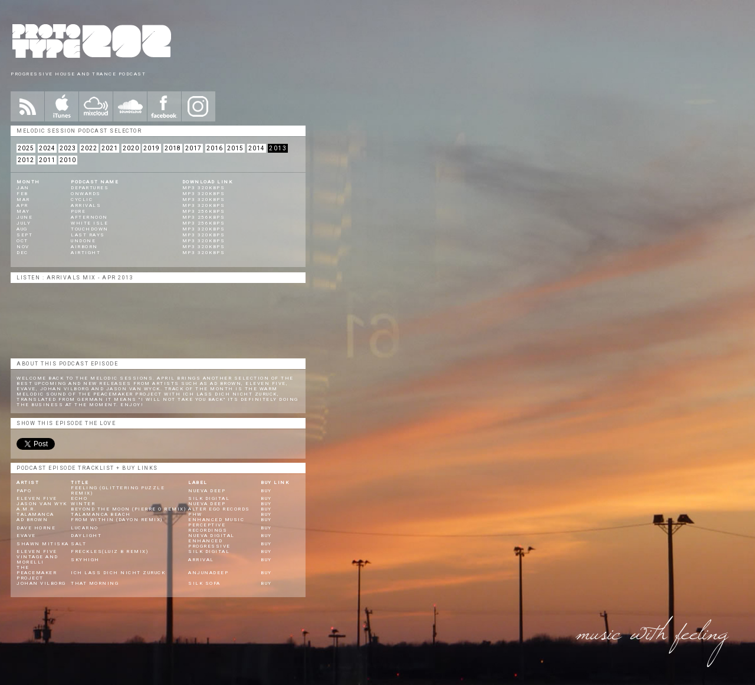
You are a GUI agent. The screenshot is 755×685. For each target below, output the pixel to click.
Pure (78, 211)
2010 (68, 160)
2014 (256, 148)
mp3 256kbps (203, 211)
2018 (173, 148)
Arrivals (86, 205)
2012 (26, 160)
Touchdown (90, 229)
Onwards (86, 193)
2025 (26, 148)
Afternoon (89, 217)
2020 (131, 148)
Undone (83, 240)
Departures (90, 187)
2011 (47, 160)
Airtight (85, 252)
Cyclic (82, 199)
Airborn (84, 246)
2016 (214, 148)
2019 (151, 148)
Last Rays (88, 235)
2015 (235, 148)
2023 (68, 148)
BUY (266, 490)
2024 (47, 148)
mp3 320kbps (203, 187)
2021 (109, 148)
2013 (278, 148)
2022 (89, 148)
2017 (193, 148)
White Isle (89, 223)
